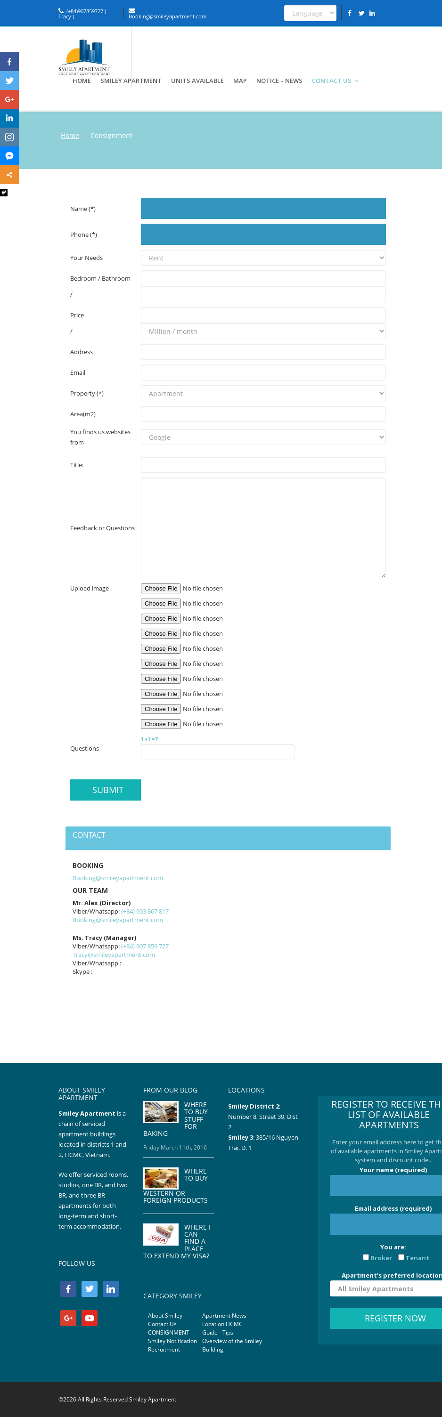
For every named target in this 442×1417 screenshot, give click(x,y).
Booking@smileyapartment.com (167, 14)
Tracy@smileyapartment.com (114, 954)
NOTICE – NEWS (279, 80)
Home (70, 135)
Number (240, 1116)
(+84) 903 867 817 (145, 911)
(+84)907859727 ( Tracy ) (82, 14)
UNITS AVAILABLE (197, 80)
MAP (240, 80)
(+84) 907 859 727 (145, 946)
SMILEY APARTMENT (131, 80)
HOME (82, 80)
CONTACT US (335, 80)
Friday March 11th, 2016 (175, 1147)
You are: (393, 1252)
